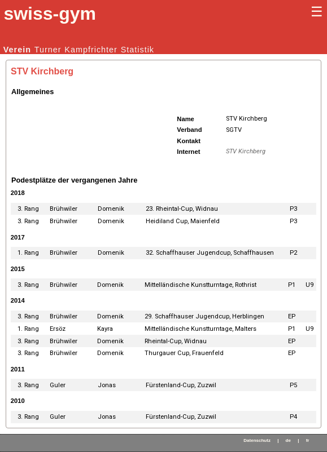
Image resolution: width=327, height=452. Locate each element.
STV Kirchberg (245, 151)
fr (307, 440)
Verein (17, 49)
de (288, 440)
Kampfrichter (90, 49)
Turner (48, 49)
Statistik (137, 49)
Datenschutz (257, 440)
